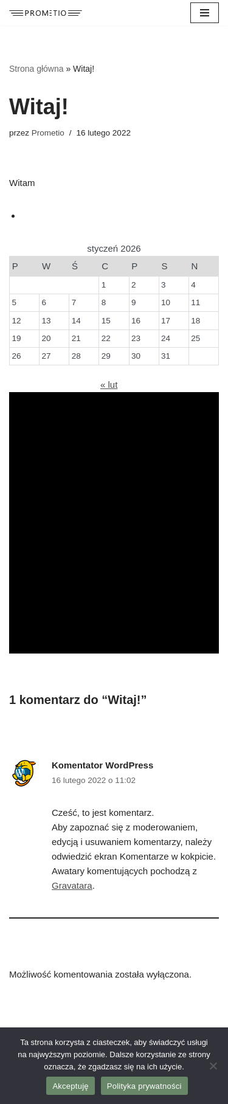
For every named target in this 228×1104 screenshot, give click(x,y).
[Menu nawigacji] (204, 12)
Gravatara (72, 885)
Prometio (48, 132)
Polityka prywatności (144, 1086)
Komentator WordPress (102, 765)
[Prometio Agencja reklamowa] (45, 13)
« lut (108, 384)
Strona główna (36, 69)
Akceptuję (70, 1086)
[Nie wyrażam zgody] (213, 1066)
